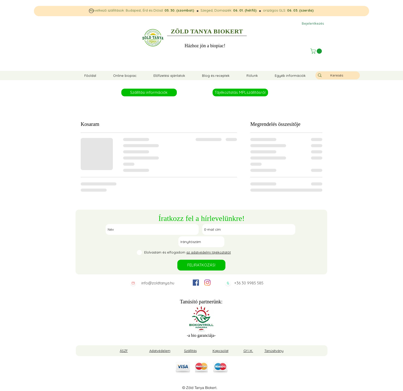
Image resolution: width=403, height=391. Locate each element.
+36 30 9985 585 (248, 283)
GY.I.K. (248, 351)
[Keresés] (336, 75)
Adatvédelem (159, 351)
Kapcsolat (220, 351)
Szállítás (190, 351)
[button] (316, 51)
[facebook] (196, 283)
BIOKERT (228, 31)
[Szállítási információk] (149, 92)
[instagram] (207, 283)
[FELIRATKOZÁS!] (201, 265)
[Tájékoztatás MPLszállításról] (240, 92)
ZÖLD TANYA (191, 31)
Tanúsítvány (273, 351)
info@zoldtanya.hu (157, 283)
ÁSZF (124, 351)
